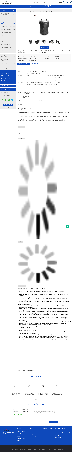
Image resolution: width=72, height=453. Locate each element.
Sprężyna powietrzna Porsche (8, 63)
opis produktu (35, 63)
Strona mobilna (45, 446)
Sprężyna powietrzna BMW (8, 47)
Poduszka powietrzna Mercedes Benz (8, 56)
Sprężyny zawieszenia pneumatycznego (8, 14)
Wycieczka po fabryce (31, 6)
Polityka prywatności (34, 446)
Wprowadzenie (33, 431)
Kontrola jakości (39, 6)
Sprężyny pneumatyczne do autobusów (8, 41)
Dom (4, 6)
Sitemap (25, 446)
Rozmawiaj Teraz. (67, 6)
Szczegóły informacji (23, 63)
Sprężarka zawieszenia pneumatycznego (8, 36)
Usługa (32, 434)
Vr (56, 6)
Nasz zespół (33, 436)
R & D (44, 434)
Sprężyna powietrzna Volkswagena (8, 60)
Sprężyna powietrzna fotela (8, 32)
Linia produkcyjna (47, 431)
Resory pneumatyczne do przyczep (8, 23)
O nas (22, 6)
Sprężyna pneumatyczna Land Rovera (8, 51)
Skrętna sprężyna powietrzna (8, 29)
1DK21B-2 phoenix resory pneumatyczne (26, 370)
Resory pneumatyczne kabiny (8, 26)
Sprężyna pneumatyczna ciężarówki (8, 18)
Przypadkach (3, 83)
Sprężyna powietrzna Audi (8, 44)
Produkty (13, 6)
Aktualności (3, 80)
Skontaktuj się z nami (48, 6)
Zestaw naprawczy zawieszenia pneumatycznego (8, 67)
